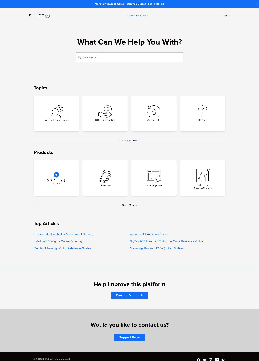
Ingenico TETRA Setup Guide (148, 234)
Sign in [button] (226, 15)
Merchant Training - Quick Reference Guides (62, 248)
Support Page (129, 337)
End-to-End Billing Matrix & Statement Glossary (64, 234)
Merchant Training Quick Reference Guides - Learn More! (129, 4)
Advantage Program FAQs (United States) (156, 248)
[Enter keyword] (129, 57)
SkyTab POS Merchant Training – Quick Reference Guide (166, 241)
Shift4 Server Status (137, 15)
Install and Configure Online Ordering (58, 241)
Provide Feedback (129, 295)
